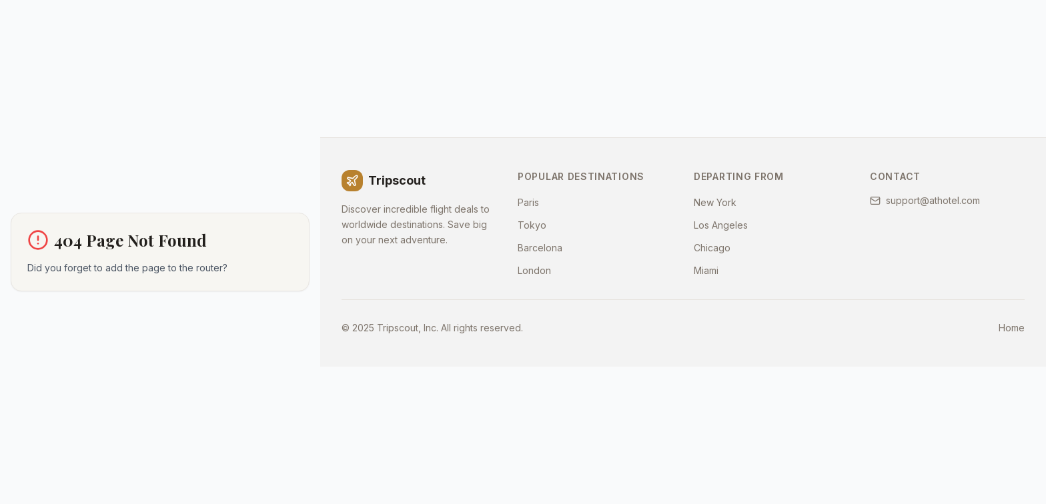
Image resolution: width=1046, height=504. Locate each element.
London (534, 270)
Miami (706, 270)
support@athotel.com (925, 200)
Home (1012, 327)
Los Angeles (721, 225)
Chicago (712, 247)
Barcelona (540, 247)
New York (715, 202)
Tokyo (532, 225)
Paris (528, 202)
